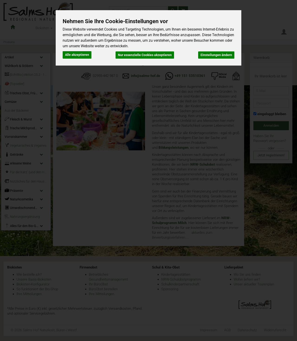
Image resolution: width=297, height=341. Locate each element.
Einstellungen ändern (216, 55)
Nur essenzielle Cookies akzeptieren (145, 55)
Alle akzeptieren (77, 55)
